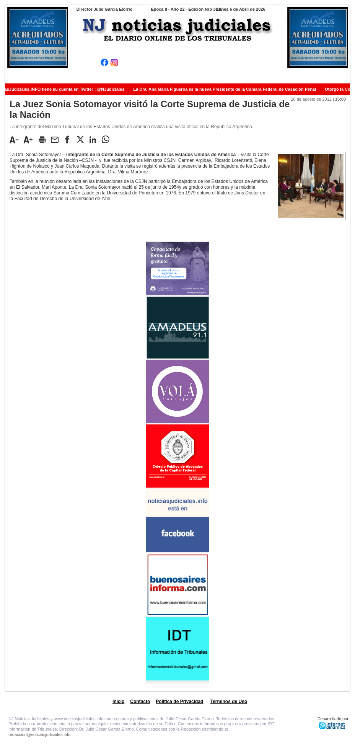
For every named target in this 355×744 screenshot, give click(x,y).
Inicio (118, 701)
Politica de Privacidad (179, 701)
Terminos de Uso (228, 701)
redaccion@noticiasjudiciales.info (39, 734)
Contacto (140, 701)
